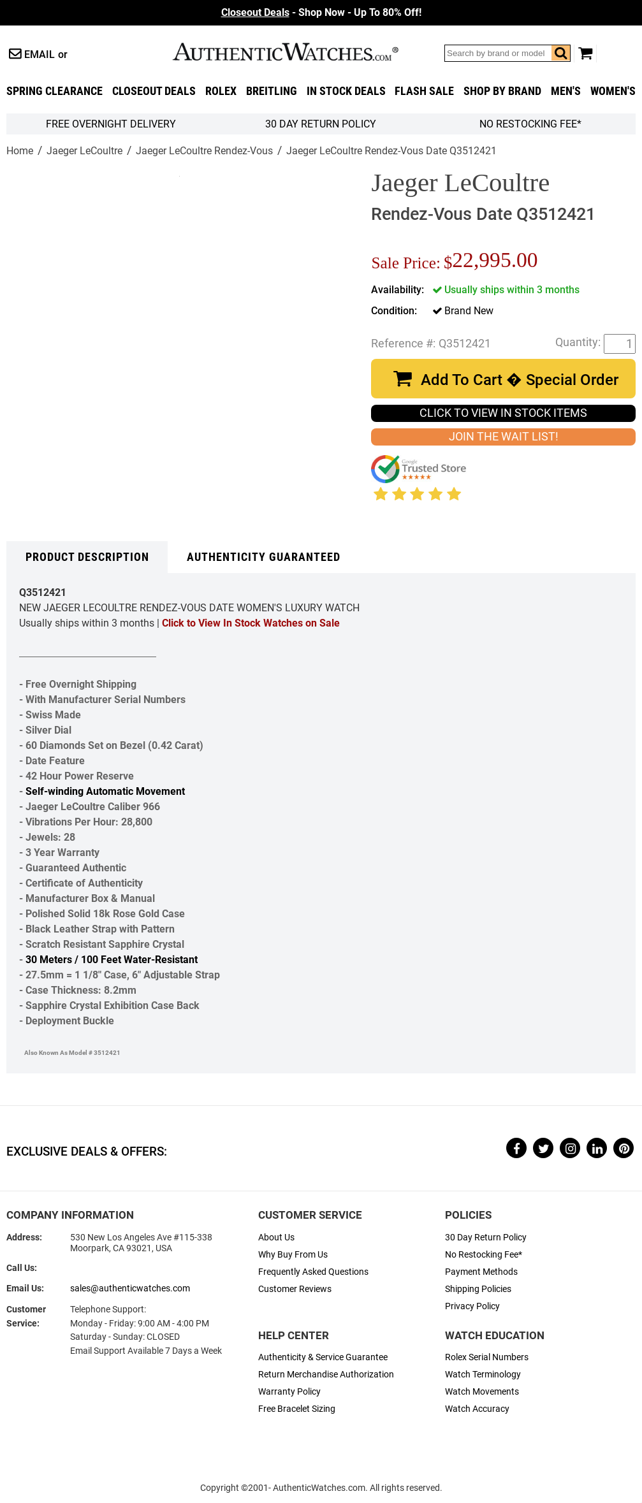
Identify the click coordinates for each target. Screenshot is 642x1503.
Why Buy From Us (293, 1254)
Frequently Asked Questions (313, 1272)
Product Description (87, 557)
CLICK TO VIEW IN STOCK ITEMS (503, 413)
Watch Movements (482, 1391)
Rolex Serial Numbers (487, 1357)
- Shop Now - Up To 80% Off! (321, 12)
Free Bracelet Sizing (296, 1409)
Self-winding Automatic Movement (105, 791)
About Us (276, 1237)
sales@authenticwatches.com (130, 1288)
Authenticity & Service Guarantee (323, 1357)
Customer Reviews (295, 1289)
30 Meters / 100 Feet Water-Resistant (112, 960)
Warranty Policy (289, 1391)
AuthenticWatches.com (299, 51)
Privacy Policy (472, 1306)
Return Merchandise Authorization (326, 1374)
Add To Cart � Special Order (519, 380)
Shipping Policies (478, 1289)
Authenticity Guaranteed (263, 557)
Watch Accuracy (477, 1409)
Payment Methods (481, 1272)
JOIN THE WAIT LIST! (503, 436)
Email (39, 54)
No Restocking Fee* (530, 124)
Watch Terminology (483, 1374)
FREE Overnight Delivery (111, 124)
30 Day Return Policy (486, 1237)
